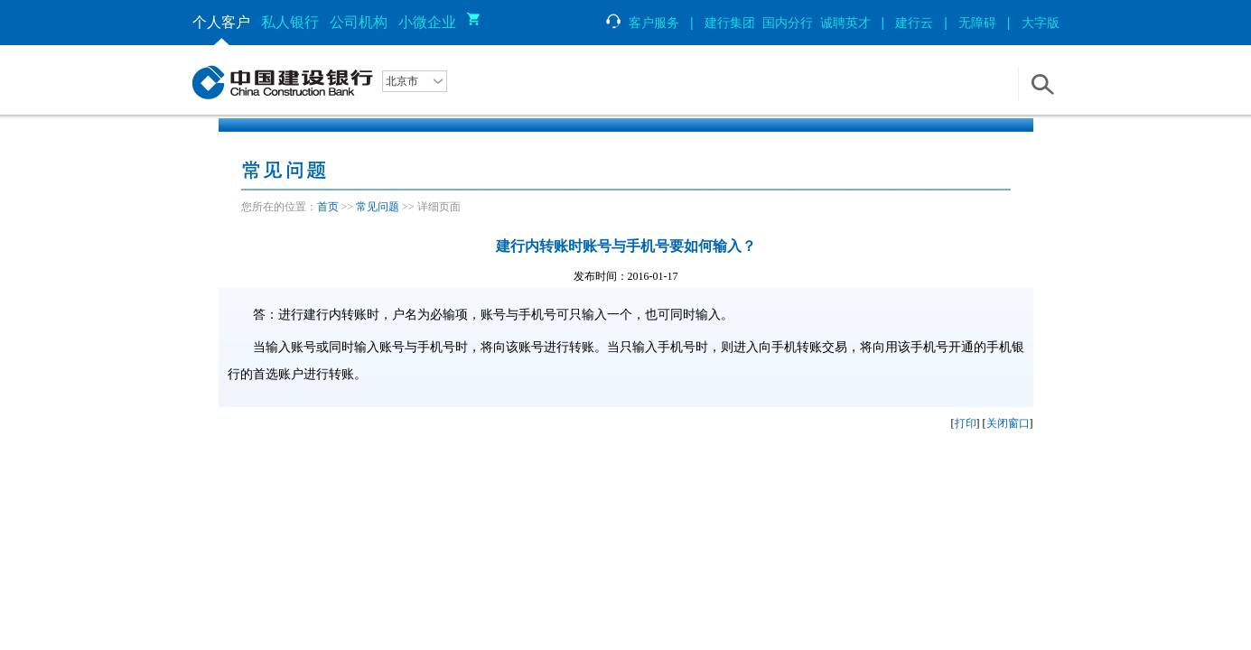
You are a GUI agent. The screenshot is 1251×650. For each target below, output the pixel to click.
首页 (328, 206)
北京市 (402, 81)
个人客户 (221, 22)
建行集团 (730, 22)
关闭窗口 (1008, 423)
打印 (965, 423)
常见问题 (377, 206)
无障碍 (977, 22)
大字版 (1041, 22)
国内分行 (787, 22)
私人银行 (290, 22)
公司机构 (358, 22)
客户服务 (641, 22)
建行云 (914, 22)
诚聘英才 (845, 22)
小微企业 (427, 22)
